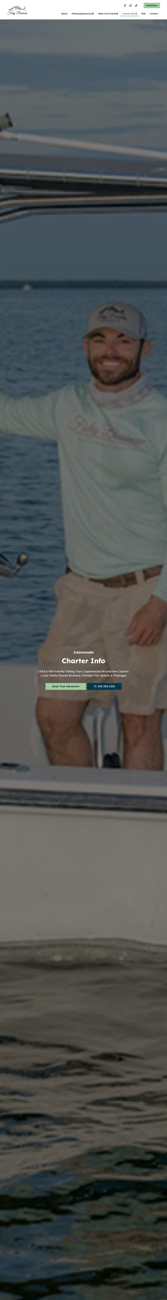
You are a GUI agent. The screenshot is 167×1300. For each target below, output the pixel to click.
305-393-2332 (106, 686)
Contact (154, 13)
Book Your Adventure (65, 686)
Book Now (152, 5)
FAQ (143, 13)
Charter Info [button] (129, 13)
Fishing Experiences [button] (83, 13)
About (64, 13)
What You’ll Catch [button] (108, 13)
